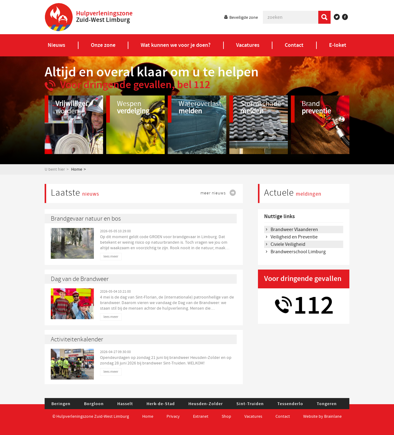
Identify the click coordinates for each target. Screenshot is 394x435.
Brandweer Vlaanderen (294, 229)
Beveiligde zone (243, 17)
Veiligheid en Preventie (294, 237)
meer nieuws (213, 193)
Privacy (173, 416)
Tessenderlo (290, 404)
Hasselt (125, 404)
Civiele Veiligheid (288, 244)
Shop (226, 416)
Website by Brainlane (322, 416)
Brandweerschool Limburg (298, 252)
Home (76, 169)
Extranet (200, 416)
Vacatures (253, 416)
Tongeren (327, 404)
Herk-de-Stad (161, 404)
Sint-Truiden (250, 404)
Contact (283, 416)
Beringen (60, 404)
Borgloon (94, 404)
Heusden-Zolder (205, 404)
